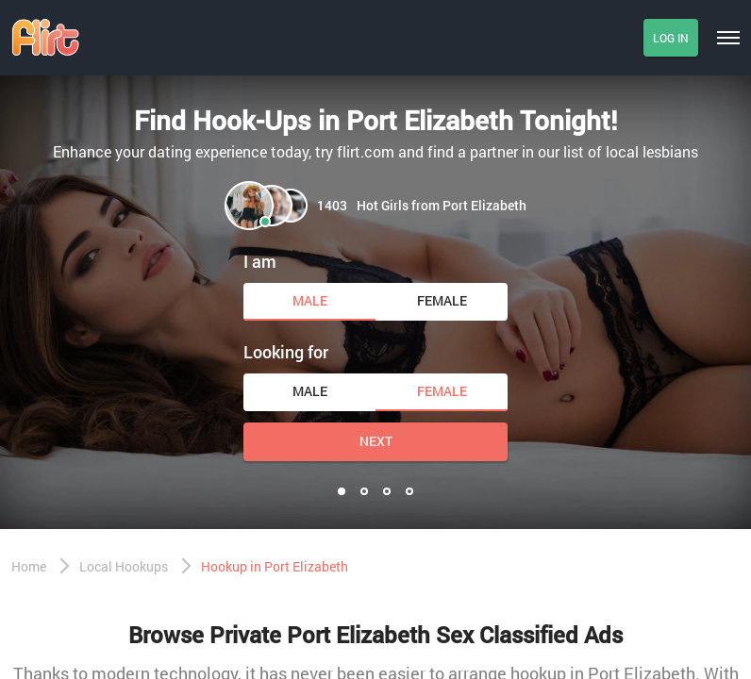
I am (259, 261)
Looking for (285, 351)
